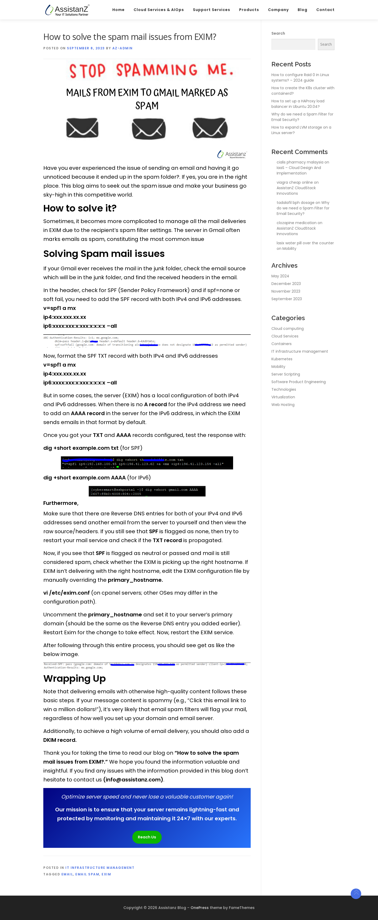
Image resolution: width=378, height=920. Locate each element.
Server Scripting (285, 374)
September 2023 (286, 299)
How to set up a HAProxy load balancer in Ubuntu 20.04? (297, 103)
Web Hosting (283, 404)
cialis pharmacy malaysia (300, 162)
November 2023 (285, 291)
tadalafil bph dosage (295, 202)
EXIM (106, 874)
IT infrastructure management (99, 867)
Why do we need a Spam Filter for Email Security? (303, 208)
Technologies (283, 389)
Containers (281, 343)
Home (118, 9)
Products (249, 9)
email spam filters (175, 709)
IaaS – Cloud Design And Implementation (299, 170)
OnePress (200, 907)
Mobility (289, 248)
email (67, 874)
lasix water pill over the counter (305, 243)
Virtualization (283, 397)
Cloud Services (284, 336)
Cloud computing (287, 328)
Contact (325, 9)
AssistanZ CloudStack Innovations (296, 190)
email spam (87, 874)
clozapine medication (297, 222)
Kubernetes (281, 359)
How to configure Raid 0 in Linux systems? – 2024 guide (300, 77)
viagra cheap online (295, 182)
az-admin (122, 48)
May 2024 (280, 276)
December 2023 (286, 283)
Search (278, 33)
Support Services (211, 9)
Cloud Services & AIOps (159, 9)
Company (278, 9)
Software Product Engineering (298, 381)
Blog (302, 9)
